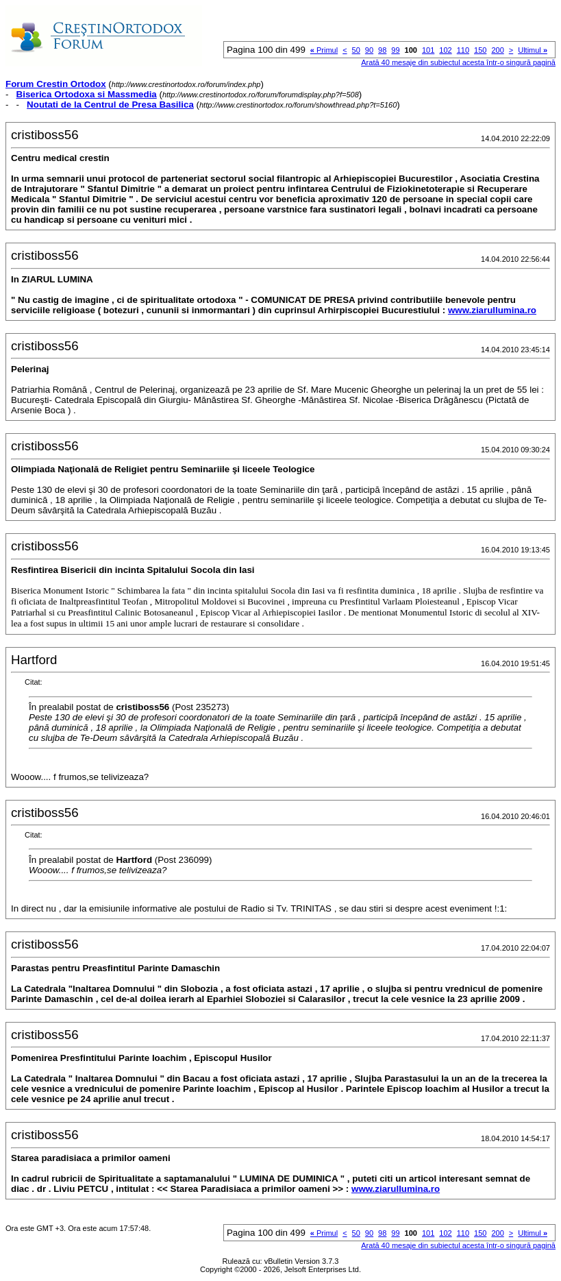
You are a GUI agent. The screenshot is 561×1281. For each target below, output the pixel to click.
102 (445, 50)
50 (356, 50)
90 (369, 50)
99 (395, 50)
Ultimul (532, 50)
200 (497, 50)
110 (463, 50)
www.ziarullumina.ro (492, 310)
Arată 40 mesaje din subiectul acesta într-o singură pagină (458, 62)
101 (428, 50)
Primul (324, 50)
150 (480, 50)
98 (382, 50)
